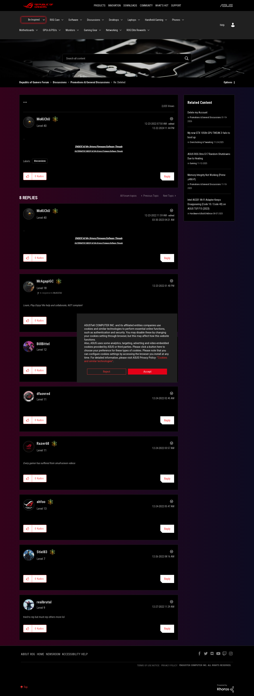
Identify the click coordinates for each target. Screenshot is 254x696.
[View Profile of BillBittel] (43, 344)
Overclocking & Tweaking (201, 142)
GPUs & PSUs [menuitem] (50, 30)
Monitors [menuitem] (70, 30)
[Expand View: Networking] (120, 30)
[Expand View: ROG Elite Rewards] (148, 30)
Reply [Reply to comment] (167, 258)
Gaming (193, 163)
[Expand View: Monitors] (78, 30)
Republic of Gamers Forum (34, 82)
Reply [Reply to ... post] (167, 176)
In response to (51, 293)
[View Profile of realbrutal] (44, 602)
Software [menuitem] (73, 19)
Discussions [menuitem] (93, 19)
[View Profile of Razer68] (43, 443)
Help (222, 25)
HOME (40, 654)
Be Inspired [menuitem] (34, 19)
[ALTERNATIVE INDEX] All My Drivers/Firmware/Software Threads (99, 151)
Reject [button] (106, 368)
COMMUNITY (146, 5)
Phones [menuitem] (176, 19)
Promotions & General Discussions (90, 82)
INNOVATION (114, 5)
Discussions (60, 82)
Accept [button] (147, 368)
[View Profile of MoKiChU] (43, 119)
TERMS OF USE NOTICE (148, 665)
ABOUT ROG (28, 654)
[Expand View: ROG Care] (62, 19)
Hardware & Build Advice (201, 213)
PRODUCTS (99, 5)
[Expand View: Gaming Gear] (100, 30)
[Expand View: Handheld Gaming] (166, 19)
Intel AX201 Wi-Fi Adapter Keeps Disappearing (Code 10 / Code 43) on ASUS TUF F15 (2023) (207, 204)
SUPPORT (176, 5)
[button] (27, 176)
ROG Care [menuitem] (55, 19)
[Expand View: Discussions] (103, 19)
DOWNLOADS (130, 5)
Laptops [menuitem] (132, 19)
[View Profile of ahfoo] (41, 502)
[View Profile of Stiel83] (42, 552)
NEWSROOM (53, 654)
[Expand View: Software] (81, 19)
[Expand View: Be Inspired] (44, 19)
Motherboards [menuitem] (26, 30)
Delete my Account (197, 112)
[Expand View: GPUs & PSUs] (59, 30)
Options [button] (228, 82)
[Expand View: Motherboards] (37, 30)
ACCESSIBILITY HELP (75, 654)
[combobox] (127, 58)
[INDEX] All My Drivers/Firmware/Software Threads (98, 146)
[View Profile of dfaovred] (43, 393)
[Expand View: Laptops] (139, 19)
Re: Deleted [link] (119, 82)
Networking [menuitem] (112, 30)
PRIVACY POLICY (169, 665)
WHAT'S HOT (161, 5)
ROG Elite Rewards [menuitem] (136, 30)
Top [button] (26, 687)
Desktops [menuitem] (114, 19)
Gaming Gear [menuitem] (90, 30)
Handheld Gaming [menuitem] (154, 19)
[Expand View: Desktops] (122, 19)
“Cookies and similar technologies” (103, 358)
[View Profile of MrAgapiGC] (45, 281)
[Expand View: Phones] (183, 19)
